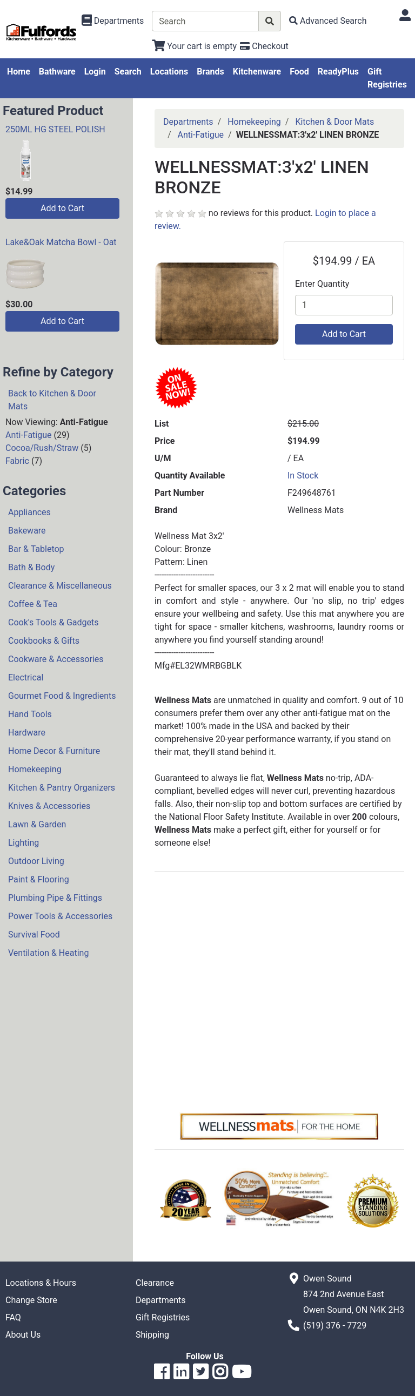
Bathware (57, 71)
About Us (23, 1335)
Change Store (31, 1300)
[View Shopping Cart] (194, 46)
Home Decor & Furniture (54, 751)
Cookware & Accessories (56, 659)
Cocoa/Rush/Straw (41, 448)
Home (18, 71)
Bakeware (27, 530)
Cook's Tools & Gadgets (53, 622)
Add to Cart (62, 208)
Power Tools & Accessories (60, 916)
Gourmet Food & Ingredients (62, 696)
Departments (188, 122)
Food (299, 71)
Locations (169, 71)
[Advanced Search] (328, 21)
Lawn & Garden (37, 824)
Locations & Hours (40, 1283)
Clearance (155, 1283)
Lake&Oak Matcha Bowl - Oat (61, 242)
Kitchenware (257, 71)
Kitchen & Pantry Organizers (61, 788)
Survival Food (34, 934)
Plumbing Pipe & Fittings (55, 898)
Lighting (23, 843)
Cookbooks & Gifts (43, 641)
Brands (210, 71)
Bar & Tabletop (36, 549)
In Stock (302, 475)
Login (95, 71)
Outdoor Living (36, 861)
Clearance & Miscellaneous (60, 586)
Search (128, 71)
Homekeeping (35, 769)
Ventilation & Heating (48, 953)
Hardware (26, 732)
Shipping (152, 1335)
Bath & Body (31, 567)
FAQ (13, 1317)
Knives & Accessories (49, 806)
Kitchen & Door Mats (334, 122)
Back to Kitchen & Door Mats (52, 400)
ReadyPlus (338, 71)
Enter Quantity (322, 284)
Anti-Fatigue (28, 435)
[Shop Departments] (113, 21)
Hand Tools (30, 714)
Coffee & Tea (32, 604)
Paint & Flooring (38, 879)
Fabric (17, 461)
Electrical (25, 677)
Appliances (29, 512)
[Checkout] (264, 46)
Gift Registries (387, 78)
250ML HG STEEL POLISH (55, 129)
